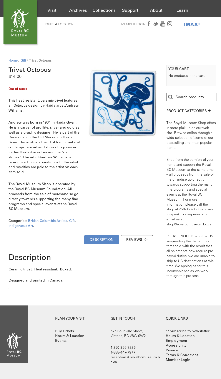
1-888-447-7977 (123, 352)
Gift (23, 60)
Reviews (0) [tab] (137, 239)
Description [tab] (101, 239)
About (156, 10)
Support (130, 10)
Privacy (172, 350)
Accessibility (176, 345)
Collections (104, 10)
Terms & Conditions (182, 355)
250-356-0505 (190, 209)
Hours (48, 24)
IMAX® (192, 24)
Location (65, 24)
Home (13, 60)
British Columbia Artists (47, 220)
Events (60, 340)
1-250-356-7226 (123, 347)
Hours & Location (180, 336)
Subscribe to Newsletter (189, 331)
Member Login (133, 24)
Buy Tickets (64, 331)
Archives (78, 10)
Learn (182, 10)
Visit (52, 10)
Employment (176, 340)
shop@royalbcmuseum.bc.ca (188, 224)
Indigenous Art (20, 225)
